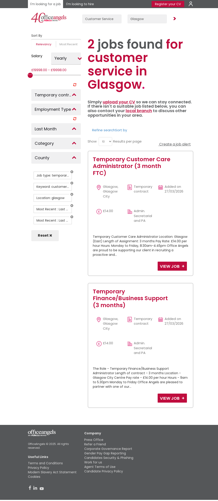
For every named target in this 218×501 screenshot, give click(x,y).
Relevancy (43, 44)
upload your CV (119, 102)
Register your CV (168, 4)
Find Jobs (174, 19)
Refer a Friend (95, 444)
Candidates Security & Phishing (108, 458)
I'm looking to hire (80, 4)
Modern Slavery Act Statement (52, 472)
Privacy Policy (38, 467)
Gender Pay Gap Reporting (105, 453)
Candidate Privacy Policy (103, 471)
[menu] (105, 141)
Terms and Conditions (45, 463)
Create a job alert (174, 144)
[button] (72, 171)
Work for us (93, 462)
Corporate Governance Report (108, 449)
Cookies (34, 476)
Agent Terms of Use (100, 467)
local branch (139, 110)
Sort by (121, 130)
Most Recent (68, 44)
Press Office (93, 440)
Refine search (103, 130)
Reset (45, 235)
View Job (170, 266)
